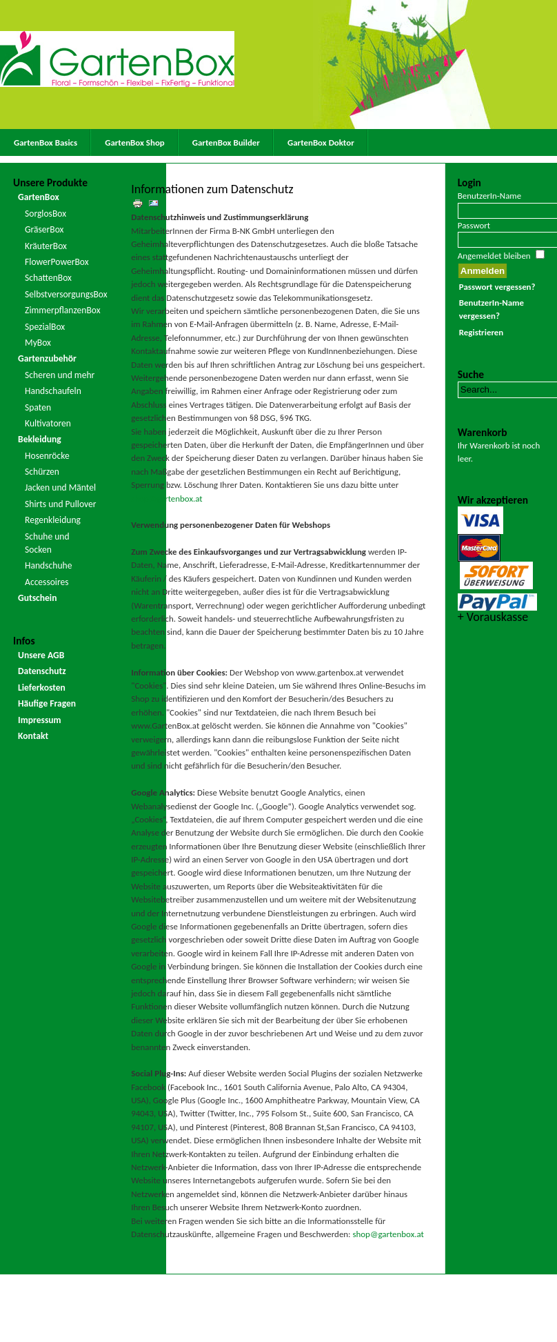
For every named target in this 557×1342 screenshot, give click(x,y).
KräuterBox (46, 246)
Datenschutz (42, 671)
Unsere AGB (41, 655)
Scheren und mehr (59, 375)
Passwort (474, 225)
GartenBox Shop (135, 142)
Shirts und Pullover (60, 504)
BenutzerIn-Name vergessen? (491, 309)
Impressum (39, 720)
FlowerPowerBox (57, 262)
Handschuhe (48, 565)
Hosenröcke (47, 456)
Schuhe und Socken (47, 543)
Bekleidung (39, 439)
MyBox (38, 342)
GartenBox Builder (226, 142)
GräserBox (44, 229)
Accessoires (47, 582)
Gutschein (37, 598)
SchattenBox (48, 278)
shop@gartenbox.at (166, 498)
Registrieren (481, 332)
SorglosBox (45, 213)
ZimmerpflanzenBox (62, 310)
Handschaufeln (53, 391)
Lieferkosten (41, 687)
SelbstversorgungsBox (62, 294)
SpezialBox (45, 327)
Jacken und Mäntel (60, 487)
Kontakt (33, 736)
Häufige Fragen (47, 703)
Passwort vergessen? (497, 287)
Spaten (38, 407)
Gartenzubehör (47, 358)
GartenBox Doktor (320, 142)
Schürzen (42, 471)
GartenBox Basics (45, 142)
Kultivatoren (48, 423)
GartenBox (38, 197)
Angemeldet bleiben (494, 255)
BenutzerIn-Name (489, 195)
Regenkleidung (53, 520)
